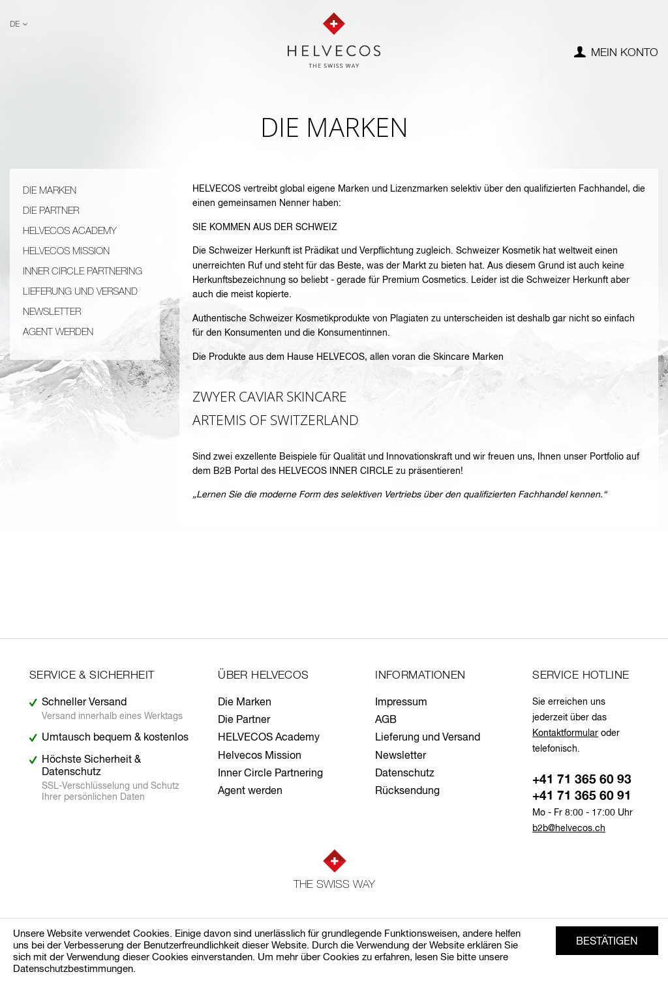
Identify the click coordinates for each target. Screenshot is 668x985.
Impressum (401, 703)
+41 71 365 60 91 (581, 796)
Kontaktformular (565, 733)
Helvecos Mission (66, 251)
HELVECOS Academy (70, 231)
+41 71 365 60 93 (581, 780)
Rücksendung (407, 791)
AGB (386, 720)
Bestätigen (607, 942)
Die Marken (49, 191)
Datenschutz (404, 774)
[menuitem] (616, 53)
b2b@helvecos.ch (568, 828)
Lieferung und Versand (80, 292)
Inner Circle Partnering (82, 271)
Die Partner (51, 211)
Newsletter (52, 312)
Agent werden (58, 332)
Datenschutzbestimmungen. (74, 969)
